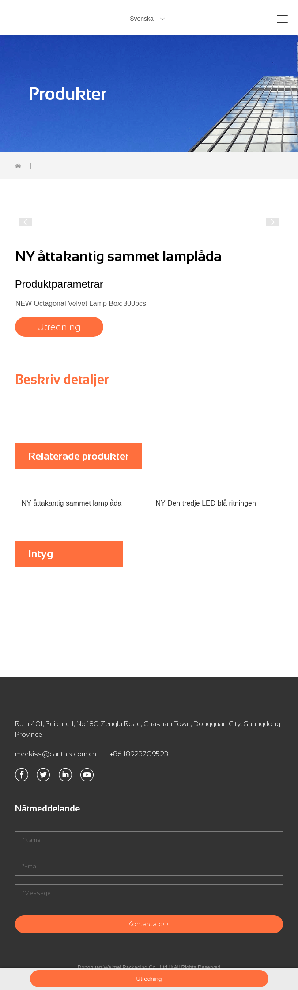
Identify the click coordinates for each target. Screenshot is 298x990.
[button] (25, 222)
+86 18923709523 (139, 754)
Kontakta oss (149, 924)
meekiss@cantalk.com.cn (55, 754)
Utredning (59, 326)
